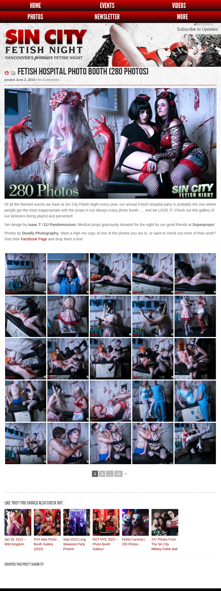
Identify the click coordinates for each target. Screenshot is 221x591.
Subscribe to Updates (197, 29)
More (182, 17)
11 (119, 474)
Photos (35, 17)
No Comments (48, 80)
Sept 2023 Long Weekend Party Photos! (74, 544)
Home (35, 6)
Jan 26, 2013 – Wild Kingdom (15, 542)
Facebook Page (34, 239)
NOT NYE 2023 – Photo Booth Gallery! (105, 544)
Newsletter (107, 17)
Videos (179, 6)
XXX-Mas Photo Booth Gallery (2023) (45, 544)
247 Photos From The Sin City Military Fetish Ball (164, 544)
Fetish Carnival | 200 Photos (133, 542)
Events (107, 6)
